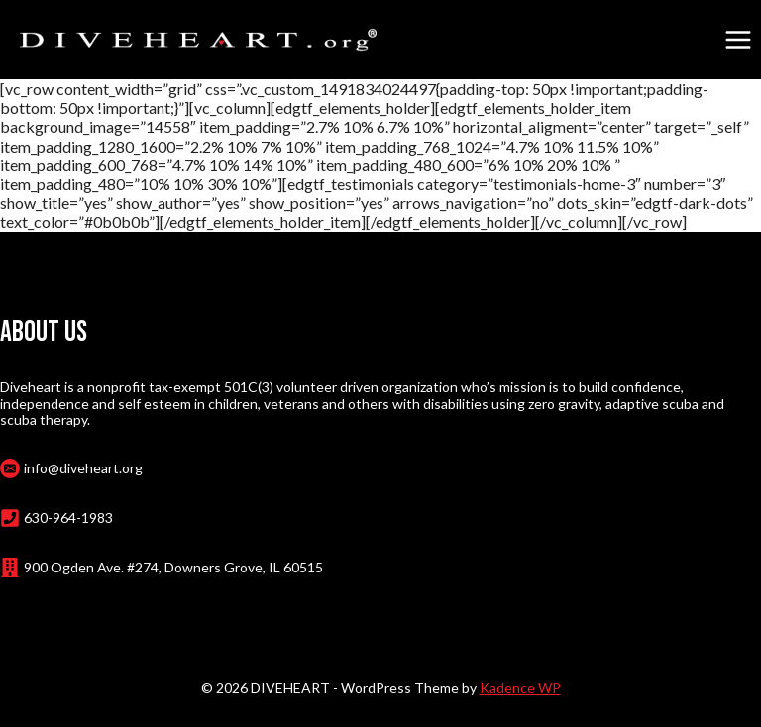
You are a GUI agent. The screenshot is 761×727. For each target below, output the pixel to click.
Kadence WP (520, 687)
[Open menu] (737, 39)
